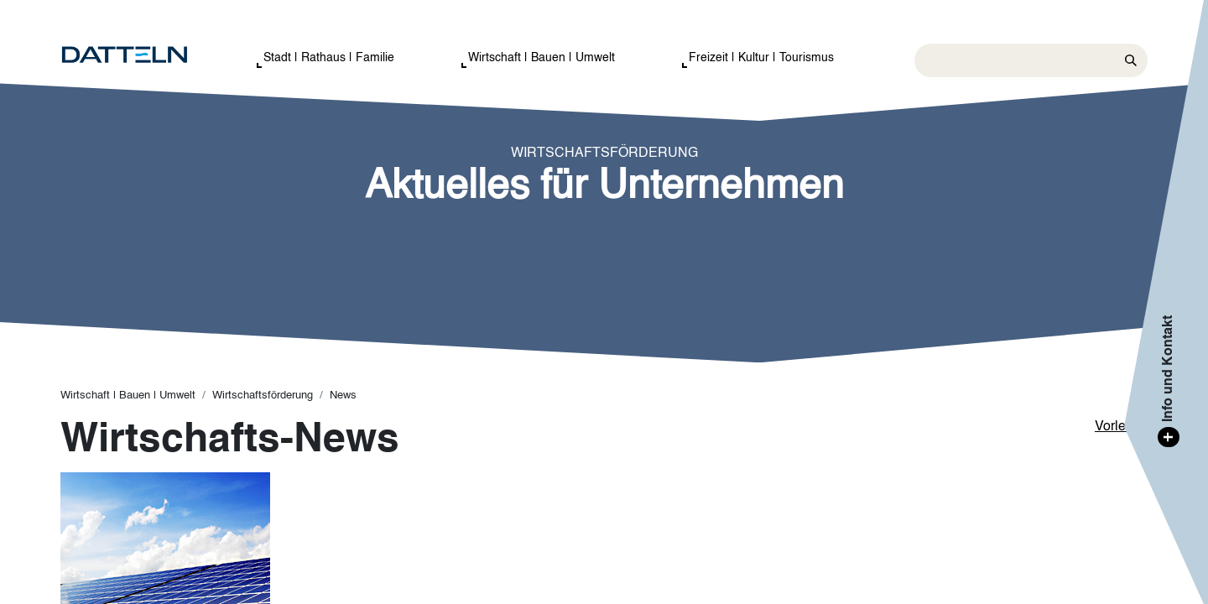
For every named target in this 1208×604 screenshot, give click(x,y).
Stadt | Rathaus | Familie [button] (328, 58)
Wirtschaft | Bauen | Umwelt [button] (541, 58)
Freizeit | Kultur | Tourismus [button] (761, 58)
